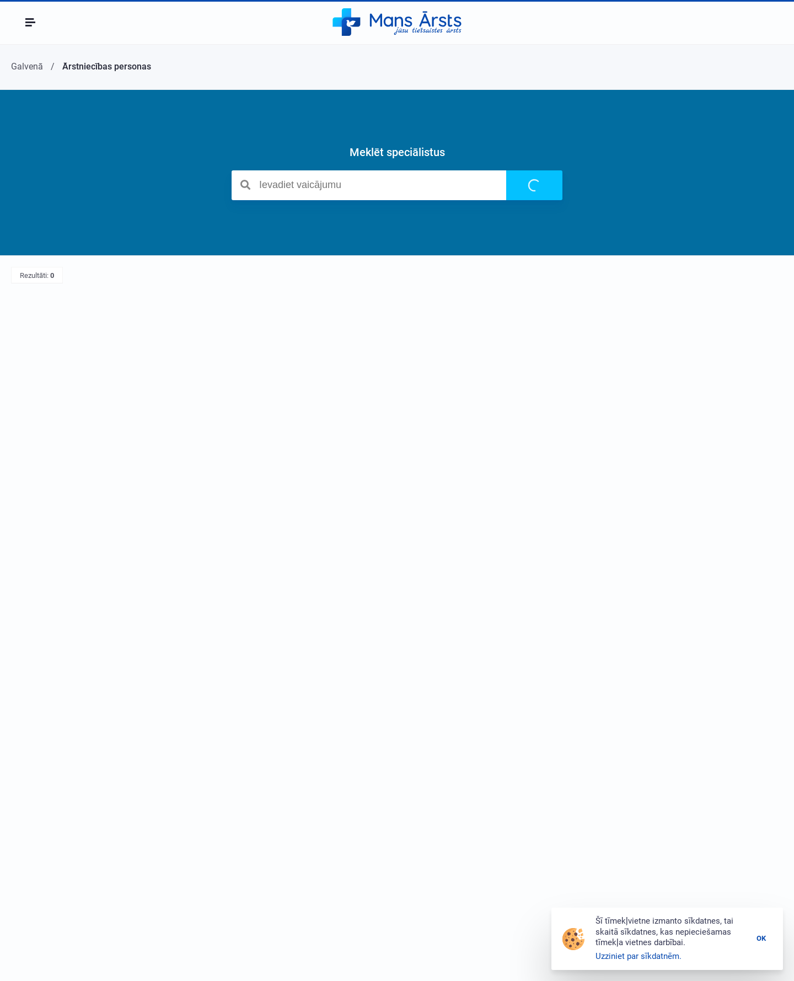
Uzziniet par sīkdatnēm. (639, 956)
